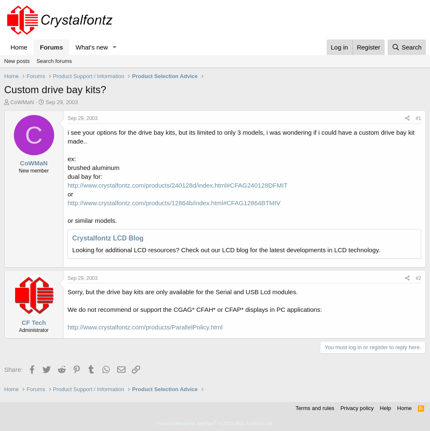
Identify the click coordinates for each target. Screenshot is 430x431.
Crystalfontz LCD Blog (108, 238)
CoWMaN (22, 102)
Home (18, 47)
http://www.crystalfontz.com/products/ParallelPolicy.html (145, 327)
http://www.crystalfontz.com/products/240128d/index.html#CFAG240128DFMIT (178, 185)
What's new (92, 47)
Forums (51, 47)
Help (385, 408)
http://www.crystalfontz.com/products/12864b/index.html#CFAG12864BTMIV (174, 202)
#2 (418, 278)
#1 (418, 118)
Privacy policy (357, 408)
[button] (115, 47)
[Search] (407, 47)
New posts (17, 61)
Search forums (54, 61)
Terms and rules (315, 408)
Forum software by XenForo (215, 423)
